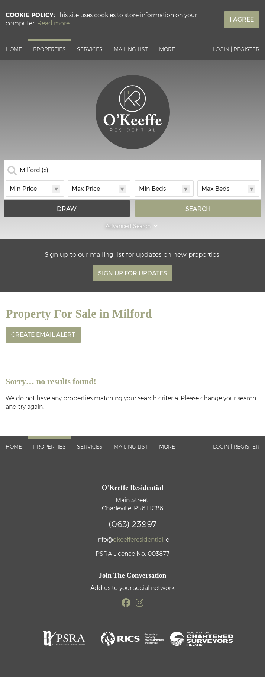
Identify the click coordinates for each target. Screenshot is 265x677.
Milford (34, 170)
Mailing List (131, 49)
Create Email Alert (43, 334)
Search (198, 208)
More (167, 49)
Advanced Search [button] (132, 226)
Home (14, 49)
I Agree (242, 19)
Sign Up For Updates (132, 273)
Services (90, 49)
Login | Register (236, 49)
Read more (53, 23)
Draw (67, 208)
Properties (49, 49)
